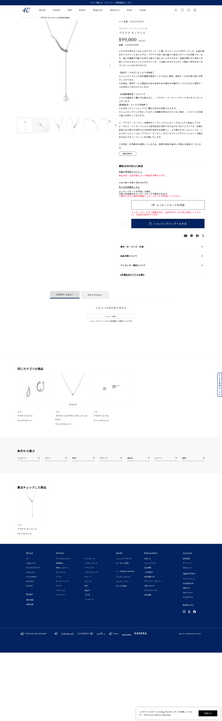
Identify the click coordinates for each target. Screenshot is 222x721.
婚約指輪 (29, 600)
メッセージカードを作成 (170, 205)
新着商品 (59, 563)
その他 (87, 595)
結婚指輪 (29, 604)
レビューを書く (111, 316)
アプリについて (189, 579)
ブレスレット (90, 558)
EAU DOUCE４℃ (33, 567)
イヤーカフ (60, 595)
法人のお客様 (121, 586)
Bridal (82, 10)
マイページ (187, 563)
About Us (114, 10)
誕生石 (87, 590)
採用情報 (147, 595)
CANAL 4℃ (30, 563)
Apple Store (188, 592)
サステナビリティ (151, 590)
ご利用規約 (148, 572)
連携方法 (186, 588)
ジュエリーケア (122, 581)
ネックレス (33, 18)
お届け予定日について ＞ (131, 172)
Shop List (98, 10)
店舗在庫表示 (128, 154)
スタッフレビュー (95, 294)
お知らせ (147, 558)
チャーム (88, 581)
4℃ (27, 558)
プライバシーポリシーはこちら (157, 714)
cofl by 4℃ (30, 572)
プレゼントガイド (123, 577)
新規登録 (186, 558)
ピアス (59, 586)
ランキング (89, 599)
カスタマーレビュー (64, 294)
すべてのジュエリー (64, 558)
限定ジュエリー (62, 567)
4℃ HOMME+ (31, 577)
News (129, 10)
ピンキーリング (62, 581)
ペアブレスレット (92, 572)
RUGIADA (30, 581)
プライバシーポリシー (153, 581)
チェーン (88, 577)
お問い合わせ (149, 586)
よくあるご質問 (122, 563)
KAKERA (29, 586)
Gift (70, 10)
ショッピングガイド (124, 558)
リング (59, 577)
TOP (24, 18)
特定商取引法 (149, 577)
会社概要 (147, 567)
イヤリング (60, 590)
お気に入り (187, 567)
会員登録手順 (188, 583)
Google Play (188, 597)
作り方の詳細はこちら (129, 187)
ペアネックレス (91, 563)
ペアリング (89, 567)
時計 (86, 586)
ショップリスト (150, 563)
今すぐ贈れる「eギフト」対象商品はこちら (111, 3)
